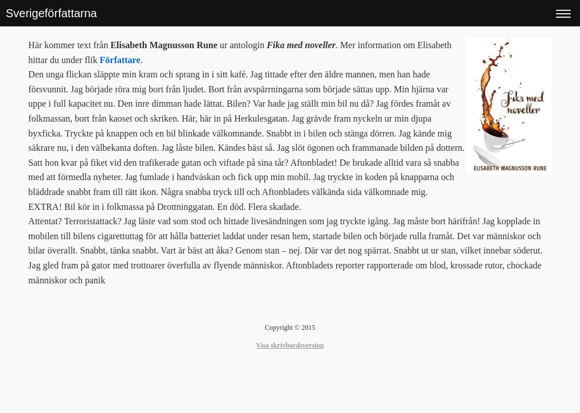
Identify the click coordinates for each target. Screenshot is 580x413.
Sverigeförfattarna (51, 13)
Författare (120, 60)
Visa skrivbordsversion (290, 345)
